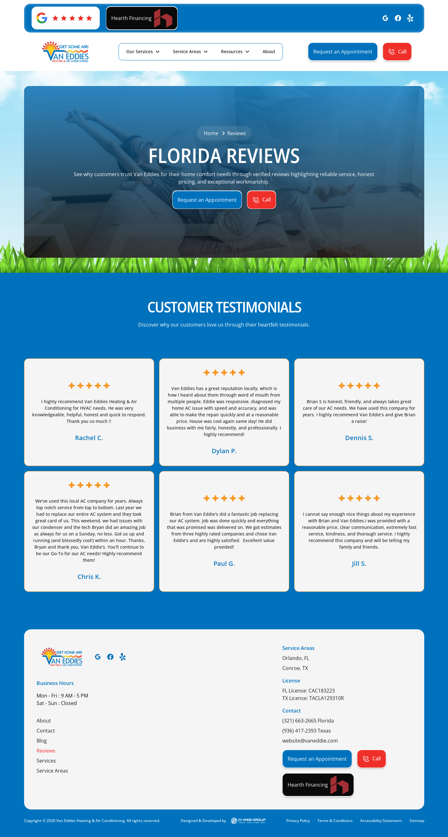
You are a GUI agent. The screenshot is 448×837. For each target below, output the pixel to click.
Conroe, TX (295, 668)
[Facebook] (398, 18)
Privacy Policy (298, 820)
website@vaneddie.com (310, 740)
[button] (143, 52)
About (44, 720)
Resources (232, 51)
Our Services (139, 51)
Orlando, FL (295, 658)
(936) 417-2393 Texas (306, 730)
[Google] (385, 18)
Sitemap (417, 820)
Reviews (46, 750)
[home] (65, 52)
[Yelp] (410, 18)
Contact (46, 730)
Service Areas (187, 51)
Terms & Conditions (335, 820)
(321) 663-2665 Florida (308, 720)
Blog (42, 740)
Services (46, 760)
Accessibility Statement (381, 820)
